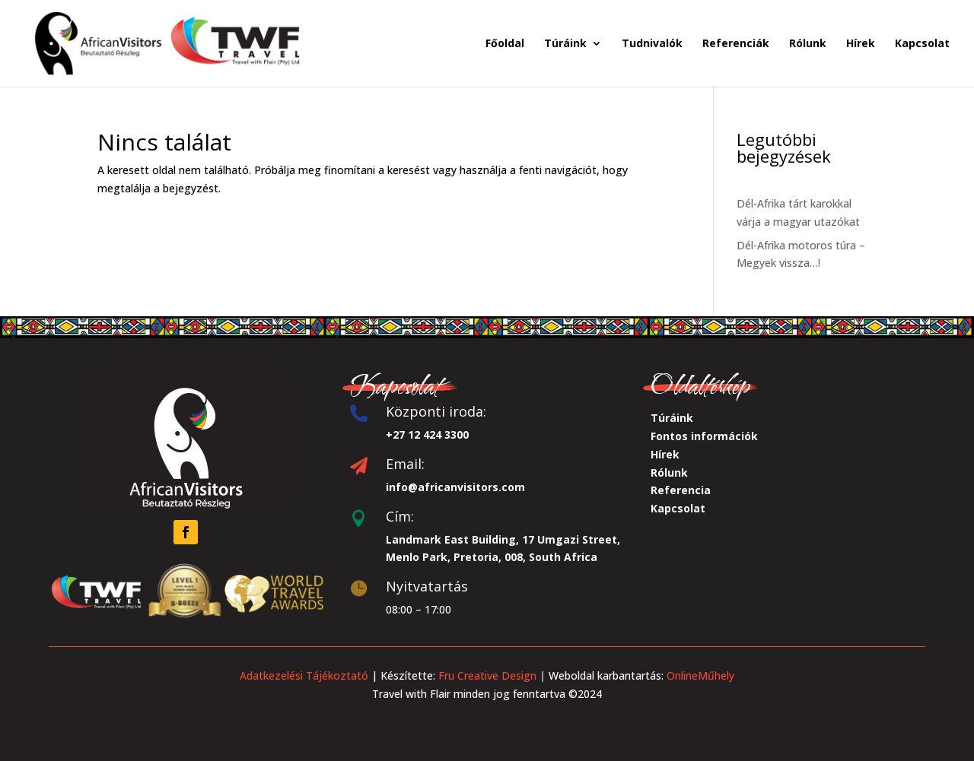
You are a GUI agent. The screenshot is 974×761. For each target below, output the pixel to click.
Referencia (681, 490)
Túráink (565, 44)
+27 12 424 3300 (427, 434)
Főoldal (504, 44)
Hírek (860, 44)
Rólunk (807, 44)
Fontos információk (704, 436)
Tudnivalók (652, 44)
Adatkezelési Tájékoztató (304, 675)
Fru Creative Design (489, 675)
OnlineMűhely (699, 675)
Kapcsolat (922, 44)
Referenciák (735, 44)
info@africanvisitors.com (455, 487)
